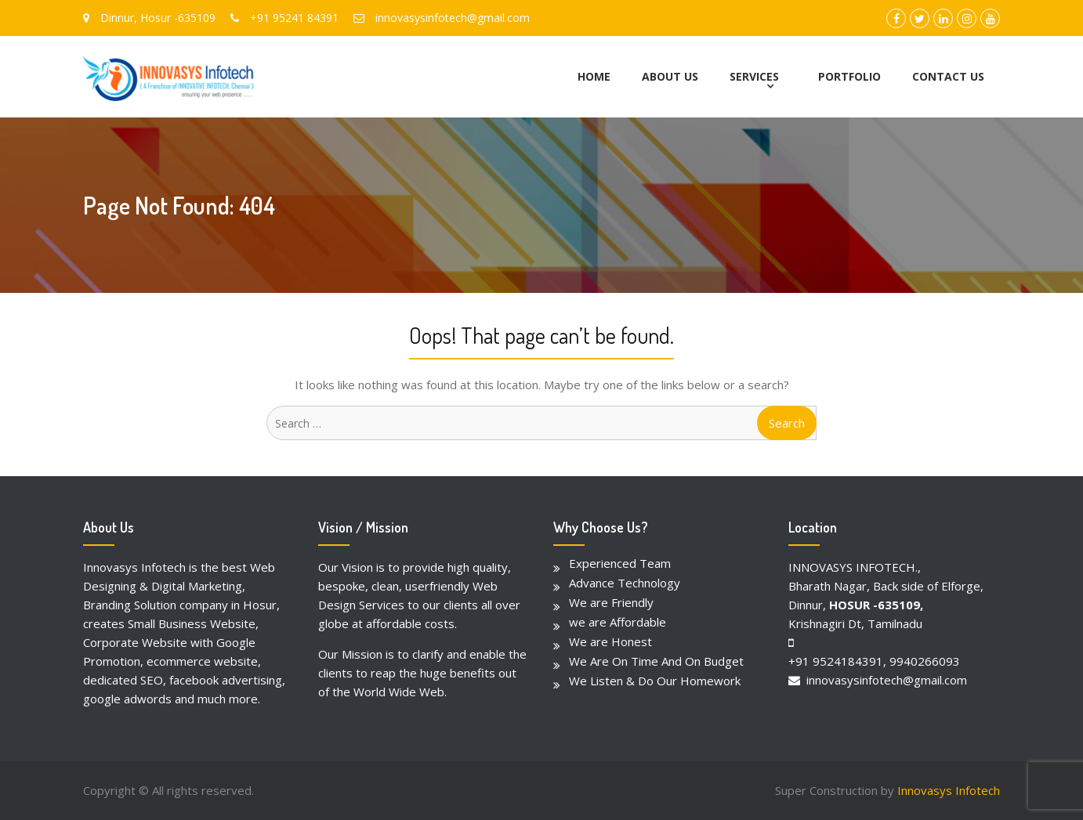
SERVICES (754, 76)
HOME (594, 76)
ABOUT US (670, 76)
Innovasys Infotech (948, 790)
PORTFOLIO (849, 76)
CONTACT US (948, 76)
